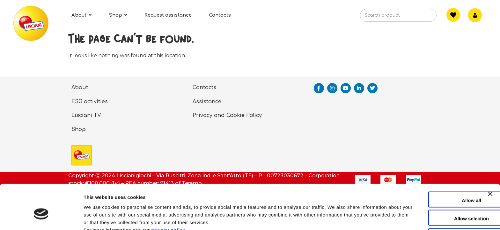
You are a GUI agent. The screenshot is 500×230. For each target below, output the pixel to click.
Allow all (430, 167)
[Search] (421, 17)
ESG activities (89, 101)
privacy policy (168, 196)
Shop (78, 129)
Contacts (204, 87)
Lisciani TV (86, 115)
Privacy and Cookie (219, 115)
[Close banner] (490, 166)
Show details (334, 217)
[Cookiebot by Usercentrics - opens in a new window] (41, 217)
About (79, 87)
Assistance (207, 101)
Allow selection (430, 185)
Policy (254, 115)
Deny (431, 203)
